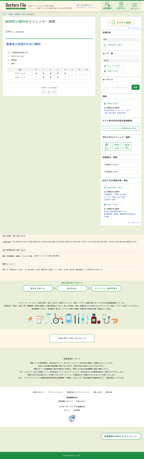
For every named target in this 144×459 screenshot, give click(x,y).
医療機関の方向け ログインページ (120, 436)
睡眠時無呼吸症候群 (127, 214)
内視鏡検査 (108, 194)
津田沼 (35, 242)
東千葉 (58, 242)
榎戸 (84, 242)
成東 (95, 242)
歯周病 (116, 214)
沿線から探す (111, 71)
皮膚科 (36, 256)
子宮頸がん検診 (110, 199)
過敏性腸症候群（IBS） (119, 211)
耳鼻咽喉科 (56, 256)
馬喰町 (53, 242)
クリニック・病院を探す (106, 288)
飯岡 (121, 242)
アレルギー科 (43, 256)
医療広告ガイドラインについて (78, 392)
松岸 (131, 242)
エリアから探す (112, 66)
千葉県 (10, 14)
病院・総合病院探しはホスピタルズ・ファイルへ (85, 6)
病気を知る (72, 288)
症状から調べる (38, 288)
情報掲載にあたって (65, 401)
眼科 (24, 14)
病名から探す (111, 204)
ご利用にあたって (38, 392)
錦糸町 (18, 242)
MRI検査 (123, 194)
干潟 (115, 242)
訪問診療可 (121, 113)
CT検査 (116, 194)
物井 (71, 242)
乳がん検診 (121, 197)
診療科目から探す (113, 45)
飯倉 (105, 242)
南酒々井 (80, 242)
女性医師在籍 (109, 110)
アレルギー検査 (110, 197)
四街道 (67, 242)
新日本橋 (48, 242)
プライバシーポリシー (56, 392)
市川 (27, 242)
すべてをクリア (134, 28)
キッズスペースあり (123, 110)
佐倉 (74, 242)
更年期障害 (108, 214)
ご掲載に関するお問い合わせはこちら (72, 338)
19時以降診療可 (110, 113)
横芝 (102, 242)
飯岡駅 (17, 14)
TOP (4, 14)
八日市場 (111, 242)
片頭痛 (106, 216)
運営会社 (109, 392)
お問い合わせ (98, 392)
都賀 (62, 242)
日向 (91, 242)
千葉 (42, 242)
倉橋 (124, 242)
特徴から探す (111, 103)
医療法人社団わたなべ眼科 (23, 44)
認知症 (106, 211)
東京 (13, 242)
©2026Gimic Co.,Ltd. (72, 455)
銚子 (135, 242)
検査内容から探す (113, 187)
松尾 (98, 242)
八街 (88, 242)
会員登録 (77, 410)
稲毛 (39, 242)
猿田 (128, 242)
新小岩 (23, 242)
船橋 (30, 242)
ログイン (67, 410)
